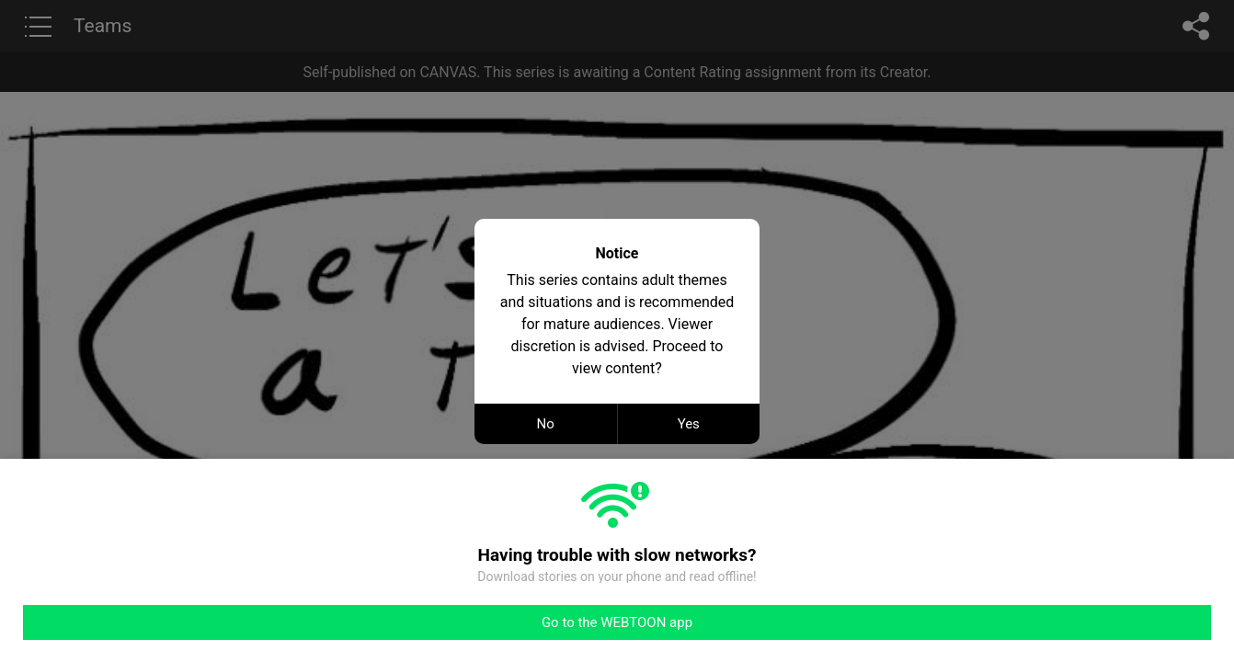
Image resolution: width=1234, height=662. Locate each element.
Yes (689, 424)
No (545, 424)
